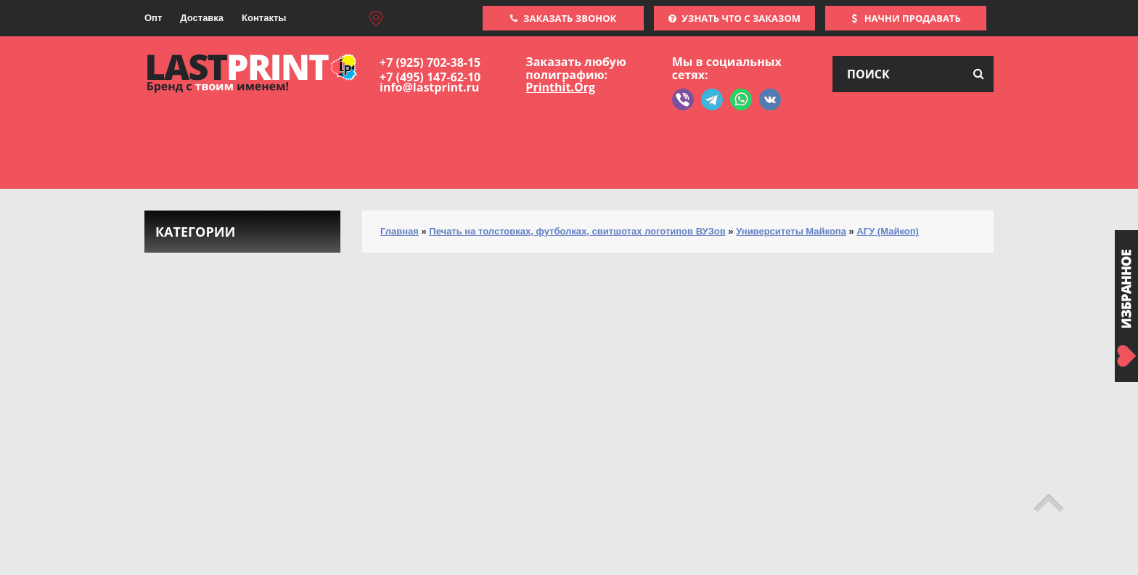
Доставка (202, 17)
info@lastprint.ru (429, 87)
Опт (153, 17)
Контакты (264, 17)
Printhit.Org (560, 87)
